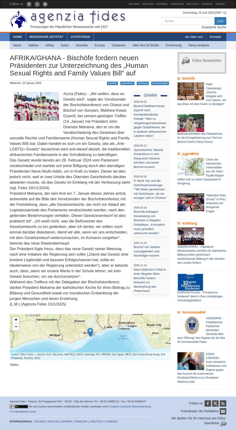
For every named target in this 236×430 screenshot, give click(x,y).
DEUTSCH (192, 4)
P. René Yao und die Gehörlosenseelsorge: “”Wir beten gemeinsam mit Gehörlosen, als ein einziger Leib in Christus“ (150, 189)
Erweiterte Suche (214, 27)
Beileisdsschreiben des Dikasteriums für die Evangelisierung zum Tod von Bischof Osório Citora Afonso (199, 137)
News (17, 45)
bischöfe (112, 83)
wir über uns (194, 37)
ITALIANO (134, 4)
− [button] (16, 327)
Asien (65, 45)
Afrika (50, 45)
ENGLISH (147, 4)
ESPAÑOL (162, 4)
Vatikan (33, 45)
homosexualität (160, 83)
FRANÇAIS (177, 4)
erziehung (143, 83)
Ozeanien (119, 45)
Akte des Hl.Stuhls (146, 45)
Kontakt (215, 37)
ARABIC (220, 4)
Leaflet (14, 354)
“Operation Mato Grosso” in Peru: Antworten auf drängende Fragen (216, 203)
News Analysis (199, 45)
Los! (220, 21)
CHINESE (207, 4)
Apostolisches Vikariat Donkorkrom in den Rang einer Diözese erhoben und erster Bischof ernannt (148, 158)
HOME (17, 37)
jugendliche (127, 83)
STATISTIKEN (80, 37)
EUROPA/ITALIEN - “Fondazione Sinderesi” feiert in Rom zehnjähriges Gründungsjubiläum (200, 296)
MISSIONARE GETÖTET (46, 37)
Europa (99, 45)
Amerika (82, 45)
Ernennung (174, 45)
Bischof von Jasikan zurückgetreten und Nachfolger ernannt (147, 251)
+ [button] (16, 320)
